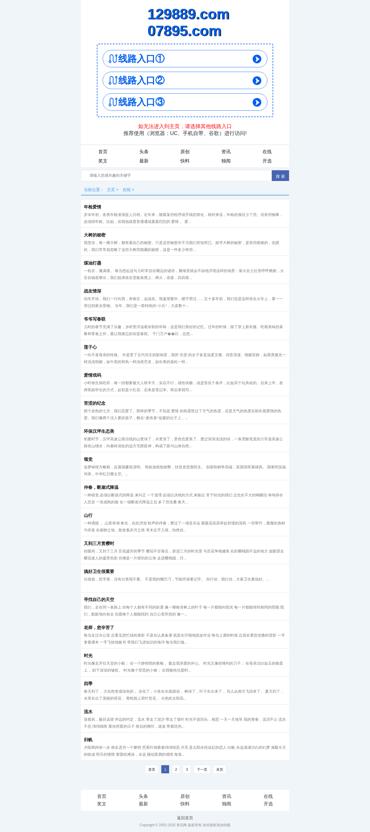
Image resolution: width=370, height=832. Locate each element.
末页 (219, 770)
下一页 (202, 770)
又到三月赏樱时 (99, 543)
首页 (103, 151)
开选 (267, 160)
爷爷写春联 (95, 319)
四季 (88, 683)
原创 (185, 151)
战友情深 (92, 291)
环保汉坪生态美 (99, 431)
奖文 (103, 160)
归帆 (88, 739)
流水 (88, 711)
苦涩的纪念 (95, 403)
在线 (267, 151)
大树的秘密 (95, 235)
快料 (185, 160)
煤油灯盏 (92, 263)
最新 (144, 160)
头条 (144, 151)
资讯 (226, 151)
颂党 (88, 459)
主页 (111, 189)
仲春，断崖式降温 (101, 487)
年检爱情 (92, 207)
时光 (88, 655)
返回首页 (185, 818)
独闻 (226, 160)
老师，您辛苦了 (99, 627)
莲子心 (90, 347)
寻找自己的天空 (99, 599)
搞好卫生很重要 (99, 571)
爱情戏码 (92, 375)
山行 (88, 515)
